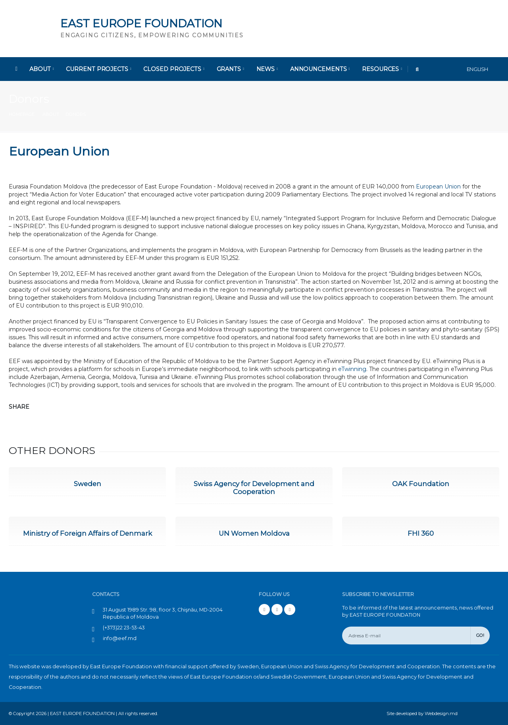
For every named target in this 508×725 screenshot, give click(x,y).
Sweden (87, 484)
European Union (438, 186)
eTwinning (352, 369)
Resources (382, 69)
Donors (29, 99)
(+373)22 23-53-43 (124, 628)
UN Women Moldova (254, 533)
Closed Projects (173, 69)
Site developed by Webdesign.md (422, 713)
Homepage (22, 114)
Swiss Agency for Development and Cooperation (254, 488)
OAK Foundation (420, 484)
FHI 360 (421, 533)
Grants (230, 69)
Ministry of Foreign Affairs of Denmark (87, 533)
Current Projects (98, 69)
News (267, 69)
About (41, 69)
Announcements (320, 69)
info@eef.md (120, 638)
